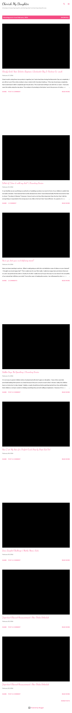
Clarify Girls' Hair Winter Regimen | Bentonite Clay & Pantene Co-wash (32, 71)
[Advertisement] (36, 114)
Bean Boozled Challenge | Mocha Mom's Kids (20, 550)
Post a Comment (14, 91)
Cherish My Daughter (15, 4)
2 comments (12, 280)
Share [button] (4, 91)
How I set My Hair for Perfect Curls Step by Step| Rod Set (26, 449)
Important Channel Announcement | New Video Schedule (25, 617)
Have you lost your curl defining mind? (18, 260)
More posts (65, 701)
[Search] (64, 3)
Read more (66, 91)
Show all (65, 17)
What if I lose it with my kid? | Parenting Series (22, 183)
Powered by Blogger (36, 708)
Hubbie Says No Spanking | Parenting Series (20, 372)
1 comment (12, 203)
